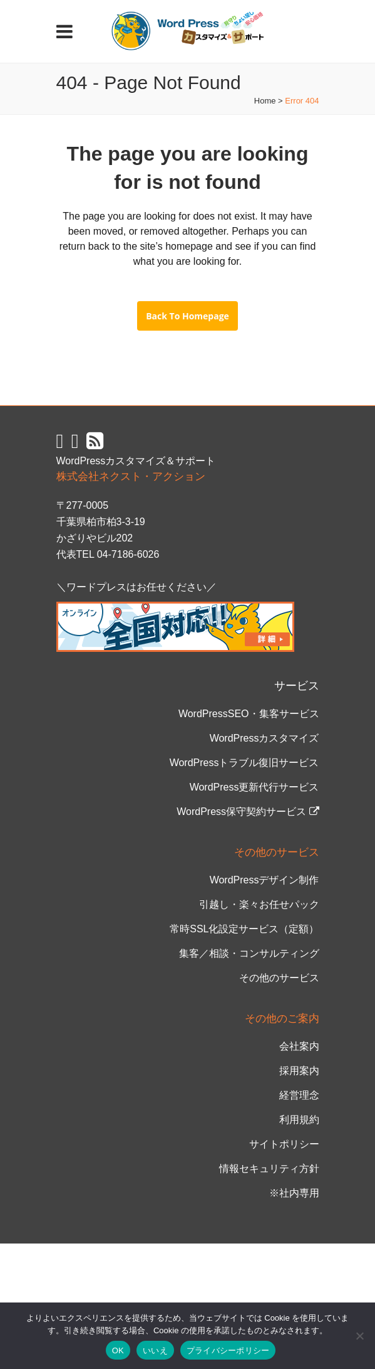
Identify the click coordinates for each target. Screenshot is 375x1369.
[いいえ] (359, 1335)
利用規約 (299, 1119)
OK (118, 1350)
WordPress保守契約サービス (248, 811)
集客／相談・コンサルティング (249, 953)
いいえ (155, 1350)
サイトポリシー (284, 1144)
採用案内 (299, 1070)
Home (265, 100)
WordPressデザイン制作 (264, 880)
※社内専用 (294, 1193)
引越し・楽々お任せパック (259, 904)
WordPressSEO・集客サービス (248, 713)
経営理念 (299, 1095)
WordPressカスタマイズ (264, 738)
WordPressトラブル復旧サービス (244, 762)
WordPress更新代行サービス (254, 787)
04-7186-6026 (128, 554)
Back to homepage (187, 316)
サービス (296, 685)
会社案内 (299, 1046)
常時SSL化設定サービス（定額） (244, 929)
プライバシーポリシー (228, 1350)
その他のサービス (279, 977)
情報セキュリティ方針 (269, 1168)
